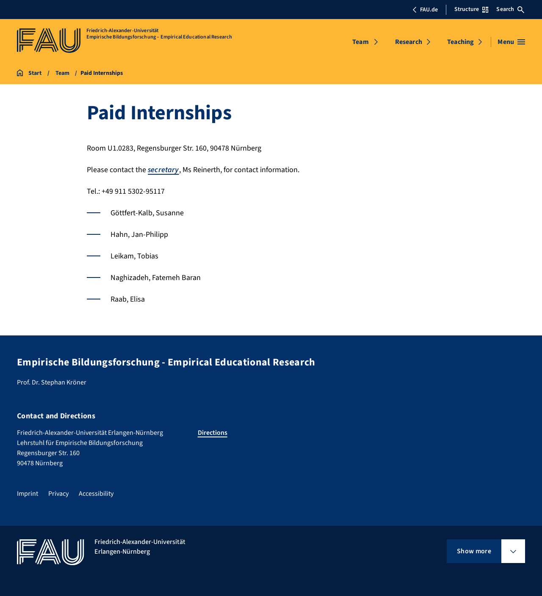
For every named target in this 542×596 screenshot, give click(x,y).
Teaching (460, 42)
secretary (163, 170)
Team (360, 42)
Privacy (58, 493)
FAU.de (425, 9)
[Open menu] (511, 42)
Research (408, 42)
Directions (212, 432)
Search (510, 9)
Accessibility (96, 493)
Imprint (27, 493)
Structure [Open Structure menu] (471, 9)
